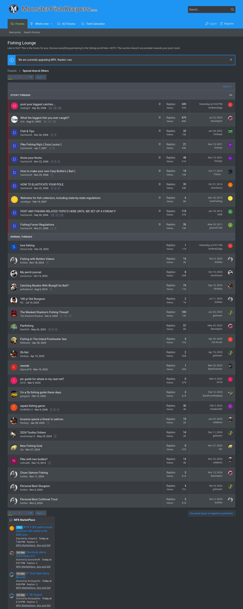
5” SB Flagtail (209, 153)
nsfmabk (25, 466)
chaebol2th (165, 413)
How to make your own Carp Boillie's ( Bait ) (48, 171)
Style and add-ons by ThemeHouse (95, 604)
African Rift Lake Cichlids (210, 350)
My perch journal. (31, 276)
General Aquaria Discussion (211, 273)
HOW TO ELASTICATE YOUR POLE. (42, 184)
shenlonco (165, 187)
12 (61, 219)
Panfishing (27, 329)
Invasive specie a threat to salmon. (42, 423)
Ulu (22, 453)
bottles (24, 266)
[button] (51, 23)
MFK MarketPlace (204, 78)
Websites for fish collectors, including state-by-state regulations (61, 198)
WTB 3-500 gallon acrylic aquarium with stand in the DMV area (214, 89)
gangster (25, 400)
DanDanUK (26, 134)
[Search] (211, 9)
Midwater (25, 346)
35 (59, 108)
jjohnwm (166, 319)
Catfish (200, 371)
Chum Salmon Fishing (34, 476)
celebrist (166, 426)
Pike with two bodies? (33, 463)
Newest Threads (204, 231)
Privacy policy (209, 594)
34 (55, 108)
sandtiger (26, 201)
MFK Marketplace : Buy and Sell (213, 103)
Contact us (91, 577)
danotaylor (165, 121)
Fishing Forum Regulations (37, 228)
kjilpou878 (26, 373)
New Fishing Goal (31, 450)
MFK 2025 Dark (26, 594)
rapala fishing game (32, 410)
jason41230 (164, 231)
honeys (167, 147)
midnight (25, 108)
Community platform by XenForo (41, 604)
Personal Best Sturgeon (35, 490)
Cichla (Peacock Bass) (208, 312)
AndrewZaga (164, 107)
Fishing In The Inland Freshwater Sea (43, 343)
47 (49, 121)
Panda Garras (211, 170)
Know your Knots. (32, 158)
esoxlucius (26, 280)
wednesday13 (27, 440)
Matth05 (24, 333)
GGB (168, 214)
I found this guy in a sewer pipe (214, 357)
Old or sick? (203, 263)
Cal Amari (165, 346)
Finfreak (166, 134)
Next (39, 77)
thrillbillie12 (26, 413)
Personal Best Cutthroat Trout (39, 503)
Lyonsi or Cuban (205, 280)
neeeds (24, 369)
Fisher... (167, 174)
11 (57, 219)
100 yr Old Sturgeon (32, 303)
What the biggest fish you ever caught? (45, 118)
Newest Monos (205, 301)
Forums (89, 571)
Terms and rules (191, 594)
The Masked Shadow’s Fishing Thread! (44, 316)
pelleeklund (26, 293)
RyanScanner (164, 372)
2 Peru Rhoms (204, 318)
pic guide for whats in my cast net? (42, 383)
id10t (23, 386)
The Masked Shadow (31, 319)
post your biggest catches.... (38, 104)
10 (52, 219)
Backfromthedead (161, 399)
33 (50, 108)
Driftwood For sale (212, 209)
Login (166, 571)
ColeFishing (164, 201)
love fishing (27, 249)
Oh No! (24, 356)
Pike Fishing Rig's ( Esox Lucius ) (41, 144)
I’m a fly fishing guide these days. (41, 396)
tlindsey (167, 292)
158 (30, 77)
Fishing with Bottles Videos (37, 263)
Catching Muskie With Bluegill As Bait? (44, 289)
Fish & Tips (27, 131)
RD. (22, 306)
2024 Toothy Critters (33, 436)
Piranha (200, 329)
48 (54, 121)
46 (45, 121)
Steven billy (26, 253)
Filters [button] (174, 86)
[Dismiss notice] (230, 60)
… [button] (24, 77)
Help (221, 594)
